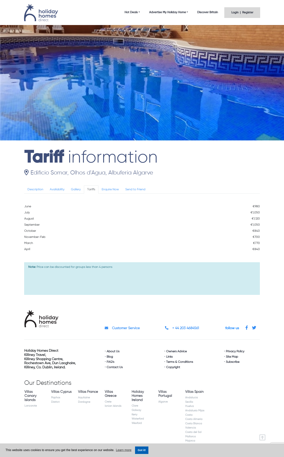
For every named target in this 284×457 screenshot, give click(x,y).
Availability (57, 189)
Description (35, 189)
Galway (136, 410)
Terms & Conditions (179, 362)
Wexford (137, 423)
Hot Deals (131, 12)
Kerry (134, 414)
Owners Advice (176, 351)
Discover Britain (207, 12)
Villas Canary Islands (30, 396)
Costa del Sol (193, 432)
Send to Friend (135, 189)
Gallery (76, 189)
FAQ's (110, 362)
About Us (113, 351)
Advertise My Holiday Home (167, 12)
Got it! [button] (142, 450)
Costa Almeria (193, 419)
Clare (135, 405)
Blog (110, 356)
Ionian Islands (113, 406)
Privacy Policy (235, 351)
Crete (108, 401)
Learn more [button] (123, 450)
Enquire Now (110, 189)
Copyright (173, 367)
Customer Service (122, 328)
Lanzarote (30, 405)
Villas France (88, 392)
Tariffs (91, 189)
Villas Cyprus (61, 392)
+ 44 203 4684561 (182, 328)
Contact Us (115, 367)
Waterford (138, 418)
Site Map (232, 356)
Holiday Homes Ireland (138, 396)
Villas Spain (194, 392)
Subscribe (232, 362)
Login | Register (242, 12)
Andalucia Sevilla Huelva (191, 402)
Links (169, 356)
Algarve (163, 401)
